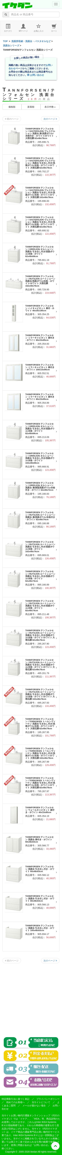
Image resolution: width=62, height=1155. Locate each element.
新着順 (30, 107)
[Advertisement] (31, 997)
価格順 (11, 107)
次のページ (50, 119)
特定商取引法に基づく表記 (15, 1099)
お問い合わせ (35, 75)
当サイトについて (41, 1102)
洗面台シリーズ (11, 45)
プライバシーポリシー (48, 1099)
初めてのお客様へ (15, 1102)
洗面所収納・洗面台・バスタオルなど (31, 41)
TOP (5, 41)
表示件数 (50, 107)
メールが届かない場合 (34, 1105)
